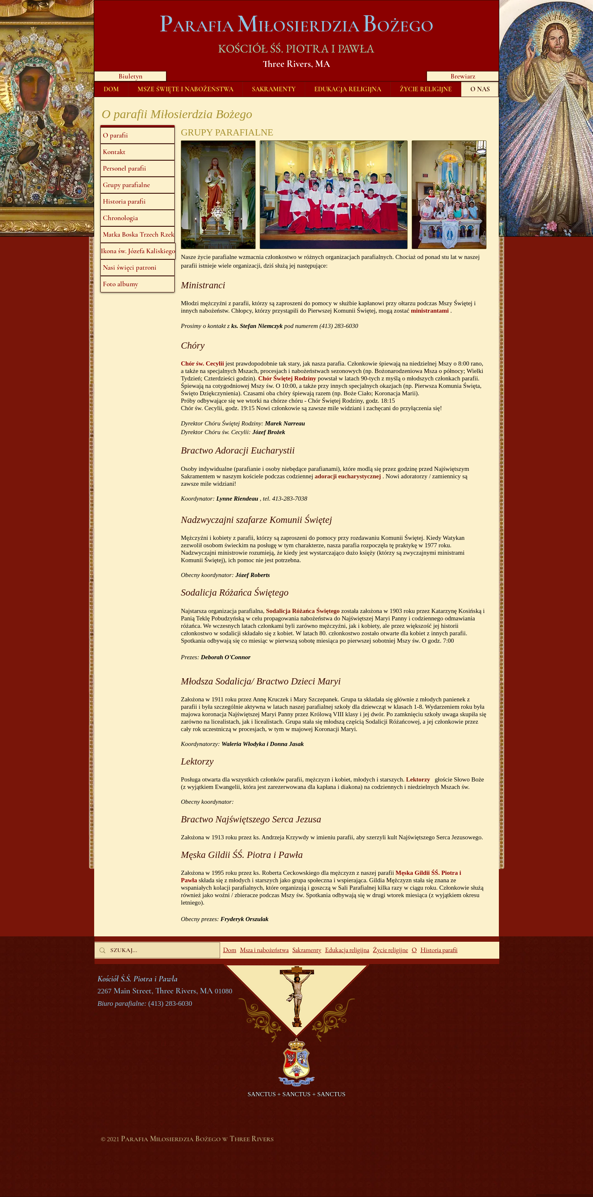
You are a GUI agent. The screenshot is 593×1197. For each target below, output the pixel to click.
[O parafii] (137, 135)
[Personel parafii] (137, 168)
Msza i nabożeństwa (264, 949)
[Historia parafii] (137, 201)
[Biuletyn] (130, 76)
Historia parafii (439, 949)
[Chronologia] (137, 218)
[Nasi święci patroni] (137, 267)
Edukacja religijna (347, 949)
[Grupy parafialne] (137, 185)
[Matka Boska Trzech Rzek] (137, 234)
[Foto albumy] (137, 284)
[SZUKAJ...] (156, 950)
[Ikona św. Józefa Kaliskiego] (138, 251)
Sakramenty (306, 949)
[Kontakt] (137, 152)
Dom (229, 949)
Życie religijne (390, 949)
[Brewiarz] (463, 76)
